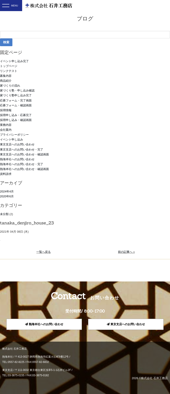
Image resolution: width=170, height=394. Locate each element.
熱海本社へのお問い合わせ (17, 159)
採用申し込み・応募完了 (16, 115)
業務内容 (6, 125)
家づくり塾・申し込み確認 (17, 90)
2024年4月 (7, 191)
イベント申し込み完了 (14, 61)
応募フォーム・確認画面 (16, 105)
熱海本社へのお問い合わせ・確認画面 (24, 169)
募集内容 (6, 75)
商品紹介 (6, 80)
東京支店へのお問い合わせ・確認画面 (24, 154)
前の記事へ (125, 251)
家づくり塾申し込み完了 (16, 95)
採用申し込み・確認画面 (16, 120)
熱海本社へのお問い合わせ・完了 (21, 164)
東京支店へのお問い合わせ (17, 144)
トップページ (8, 66)
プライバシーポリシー (14, 134)
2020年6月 (7, 196)
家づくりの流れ (10, 85)
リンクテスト (8, 71)
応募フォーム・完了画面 (16, 100)
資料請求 (6, 174)
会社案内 (6, 129)
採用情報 (6, 110)
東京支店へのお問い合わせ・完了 (21, 149)
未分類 (4, 214)
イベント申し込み (11, 139)
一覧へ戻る (43, 251)
